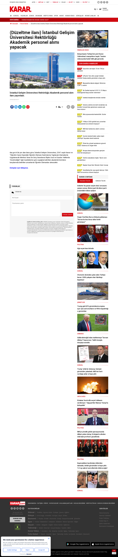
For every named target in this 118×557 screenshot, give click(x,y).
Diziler (38, 525)
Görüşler (79, 16)
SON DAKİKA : (14, 20)
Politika (39, 512)
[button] (56, 107)
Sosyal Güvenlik (67, 519)
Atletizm (59, 522)
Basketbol (44, 522)
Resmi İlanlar (90, 16)
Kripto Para (48, 16)
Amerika (48, 516)
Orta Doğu (40, 516)
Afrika (65, 516)
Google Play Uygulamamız (79, 544)
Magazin (45, 525)
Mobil (41, 528)
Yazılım (63, 528)
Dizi (50, 531)
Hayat (61, 16)
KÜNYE (46, 503)
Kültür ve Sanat (69, 534)
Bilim (69, 528)
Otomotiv (52, 519)
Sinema (54, 531)
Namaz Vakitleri (105, 516)
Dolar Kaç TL (103, 521)
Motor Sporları (68, 522)
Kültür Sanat (58, 525)
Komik (60, 531)
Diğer (76, 522)
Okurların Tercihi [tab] (85, 181)
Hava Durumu (104, 513)
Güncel (16, 16)
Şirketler (77, 519)
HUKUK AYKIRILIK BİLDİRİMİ (106, 503)
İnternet (47, 528)
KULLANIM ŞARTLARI (66, 503)
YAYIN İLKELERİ (53, 503)
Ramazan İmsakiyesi (106, 526)
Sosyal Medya (55, 528)
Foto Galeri (33, 534)
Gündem (44, 531)
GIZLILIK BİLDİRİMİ (79, 503)
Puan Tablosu (104, 518)
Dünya (31, 16)
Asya (60, 516)
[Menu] (97, 16)
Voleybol (51, 522)
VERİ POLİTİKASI (91, 503)
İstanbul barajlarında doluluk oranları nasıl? (35, 20)
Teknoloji (32, 528)
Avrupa (54, 516)
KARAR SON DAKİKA (17, 519)
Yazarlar (24, 16)
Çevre (61, 512)
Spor (56, 16)
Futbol (37, 522)
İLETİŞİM (40, 503)
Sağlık (50, 525)
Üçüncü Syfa (47, 512)
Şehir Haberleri (104, 524)
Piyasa (41, 519)
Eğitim (67, 512)
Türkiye (55, 512)
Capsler (49, 534)
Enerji (59, 519)
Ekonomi (38, 16)
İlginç (65, 531)
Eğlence (66, 525)
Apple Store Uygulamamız (104, 544)
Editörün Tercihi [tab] (100, 181)
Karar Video (69, 16)
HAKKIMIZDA (32, 503)
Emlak (46, 519)
